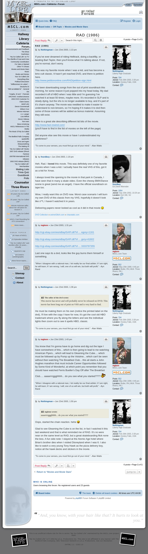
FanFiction (25, 54)
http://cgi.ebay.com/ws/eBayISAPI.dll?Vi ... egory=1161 (64, 232)
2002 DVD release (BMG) (19, 161)
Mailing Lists (22, 169)
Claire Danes (24, 102)
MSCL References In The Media (19, 128)
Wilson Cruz (24, 109)
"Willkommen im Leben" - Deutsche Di (20, 85)
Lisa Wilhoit (25, 116)
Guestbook (23, 175)
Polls (26, 178)
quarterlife (25, 139)
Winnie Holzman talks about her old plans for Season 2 (18, 207)
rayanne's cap (19, 251)
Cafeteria (51, 4)
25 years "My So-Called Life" (19, 201)
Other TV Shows (23, 67)
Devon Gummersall (22, 106)
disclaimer (108, 541)
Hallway (23, 34)
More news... (20, 225)
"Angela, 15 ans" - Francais (19, 94)
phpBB (78, 498)
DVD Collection (41, 215)
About (18, 282)
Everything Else (23, 79)
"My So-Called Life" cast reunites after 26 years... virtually (19, 245)
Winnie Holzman (23, 111)
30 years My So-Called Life (20, 195)
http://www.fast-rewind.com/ (50, 125)
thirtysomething (23, 144)
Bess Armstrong (23, 124)
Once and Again (23, 141)
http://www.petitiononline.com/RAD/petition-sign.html (63, 80)
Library (24, 38)
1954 (120, 191)
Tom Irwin (25, 121)
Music (27, 72)
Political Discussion (22, 82)
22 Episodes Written (20, 239)
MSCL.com (39, 4)
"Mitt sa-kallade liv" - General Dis (18, 90)
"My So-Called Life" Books (19, 149)
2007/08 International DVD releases (19, 157)
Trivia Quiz (23, 172)
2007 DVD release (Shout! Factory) (19, 152)
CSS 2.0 (79, 544)
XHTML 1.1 (69, 544)
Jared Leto (25, 104)
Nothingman (117, 71)
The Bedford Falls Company (19, 136)
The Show (25, 52)
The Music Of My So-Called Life (19, 133)
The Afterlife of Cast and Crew (18, 59)
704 (119, 78)
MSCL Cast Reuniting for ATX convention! (20, 220)
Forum (61, 4)
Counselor (21, 182)
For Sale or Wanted (22, 64)
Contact (18, 277)
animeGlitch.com (57, 215)
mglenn (115, 251)
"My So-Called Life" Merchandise (22, 165)
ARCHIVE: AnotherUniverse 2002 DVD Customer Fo (19, 98)
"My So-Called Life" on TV (19, 57)
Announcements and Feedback (17, 49)
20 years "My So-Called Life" (19, 214)
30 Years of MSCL (20, 235)
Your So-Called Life (22, 77)
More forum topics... (20, 261)
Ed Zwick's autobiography (18, 256)
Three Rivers (20, 187)
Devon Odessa (23, 119)
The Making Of (23, 146)
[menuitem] (53, 21)
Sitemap (18, 273)
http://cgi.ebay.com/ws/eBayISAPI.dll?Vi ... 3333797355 (65, 246)
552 (119, 265)
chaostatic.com (73, 215)
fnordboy (116, 184)
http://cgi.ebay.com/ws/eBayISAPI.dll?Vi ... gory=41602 (64, 239)
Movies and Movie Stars (20, 69)
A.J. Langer (25, 114)
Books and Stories (22, 74)
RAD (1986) (88, 35)
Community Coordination (20, 62)
